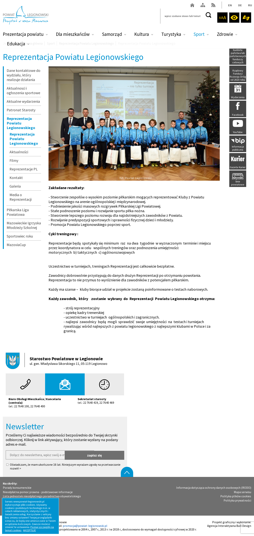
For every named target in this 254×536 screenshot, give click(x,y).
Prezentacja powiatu (23, 35)
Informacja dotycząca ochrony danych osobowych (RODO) (213, 487)
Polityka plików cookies (235, 496)
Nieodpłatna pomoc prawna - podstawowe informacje (38, 492)
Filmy (14, 160)
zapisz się (109, 455)
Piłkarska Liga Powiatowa (18, 212)
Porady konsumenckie (17, 487)
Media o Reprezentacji (21, 197)
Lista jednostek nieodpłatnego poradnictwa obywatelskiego (42, 496)
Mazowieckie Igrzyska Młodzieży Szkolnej (24, 225)
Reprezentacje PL (24, 169)
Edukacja (16, 45)
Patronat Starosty (21, 110)
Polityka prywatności (237, 500)
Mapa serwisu (242, 492)
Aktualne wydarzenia (23, 101)
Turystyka (171, 35)
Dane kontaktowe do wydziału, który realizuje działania (23, 75)
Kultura (141, 35)
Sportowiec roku (20, 236)
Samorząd (112, 35)
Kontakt (16, 177)
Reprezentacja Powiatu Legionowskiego (21, 123)
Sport (199, 35)
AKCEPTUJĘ (29, 530)
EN (229, 6)
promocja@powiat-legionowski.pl (85, 526)
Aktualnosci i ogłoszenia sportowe (23, 90)
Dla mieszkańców (73, 35)
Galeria (15, 186)
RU (249, 6)
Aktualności (19, 151)
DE (239, 6)
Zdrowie (225, 35)
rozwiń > (15, 468)
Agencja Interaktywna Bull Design (229, 526)
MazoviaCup (16, 244)
